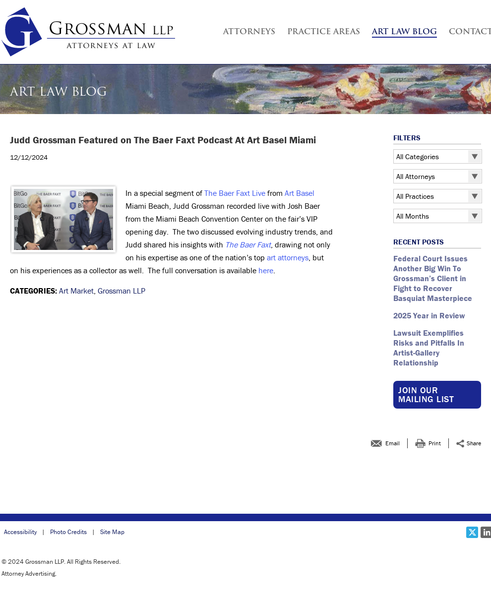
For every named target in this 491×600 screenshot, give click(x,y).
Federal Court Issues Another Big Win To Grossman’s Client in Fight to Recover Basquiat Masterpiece (433, 278)
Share (474, 443)
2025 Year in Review (429, 315)
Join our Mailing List (426, 394)
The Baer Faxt (248, 244)
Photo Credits (68, 532)
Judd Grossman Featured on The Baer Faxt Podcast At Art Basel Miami (163, 140)
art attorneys (287, 257)
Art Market (76, 291)
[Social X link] (472, 532)
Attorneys (249, 32)
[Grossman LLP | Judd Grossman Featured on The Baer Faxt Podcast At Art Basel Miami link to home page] (88, 32)
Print (435, 443)
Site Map (112, 532)
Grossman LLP (121, 291)
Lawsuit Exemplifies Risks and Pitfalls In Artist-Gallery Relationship (428, 347)
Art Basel (299, 193)
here (265, 270)
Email (392, 443)
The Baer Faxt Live (234, 193)
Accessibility (20, 532)
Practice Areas (323, 32)
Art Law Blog (404, 32)
